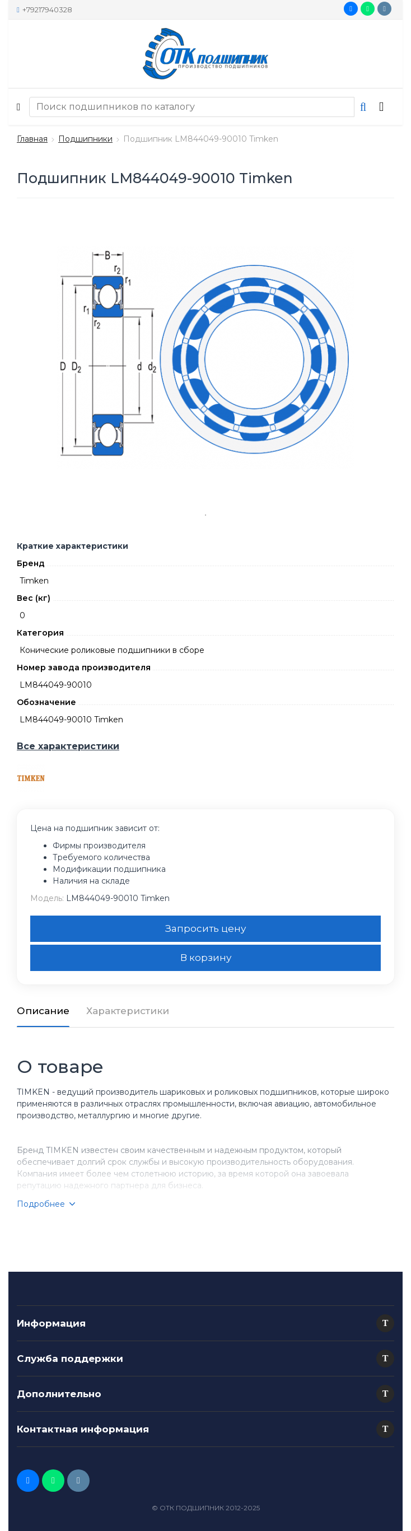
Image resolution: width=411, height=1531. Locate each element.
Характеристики (127, 1010)
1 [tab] (205, 515)
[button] (385, 1323)
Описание (43, 1010)
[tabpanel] (205, 358)
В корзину (205, 957)
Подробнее (46, 1204)
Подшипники (85, 139)
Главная (32, 139)
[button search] (363, 107)
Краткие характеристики (72, 546)
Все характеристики (68, 746)
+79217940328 (44, 9)
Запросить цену (205, 928)
